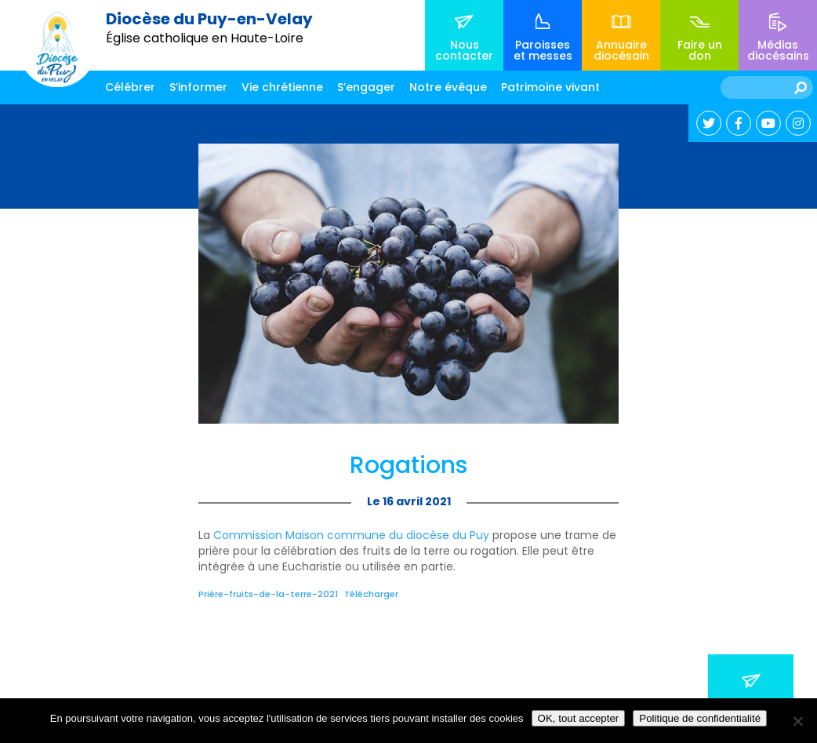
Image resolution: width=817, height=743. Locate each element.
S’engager (366, 87)
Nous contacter (464, 50)
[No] (797, 721)
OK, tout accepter (578, 718)
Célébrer (130, 87)
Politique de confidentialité (700, 718)
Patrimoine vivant (550, 87)
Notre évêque (448, 87)
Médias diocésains (778, 50)
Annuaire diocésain (621, 50)
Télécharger (371, 594)
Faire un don (699, 50)
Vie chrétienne (282, 87)
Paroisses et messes (543, 50)
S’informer (198, 87)
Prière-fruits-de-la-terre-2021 (268, 594)
